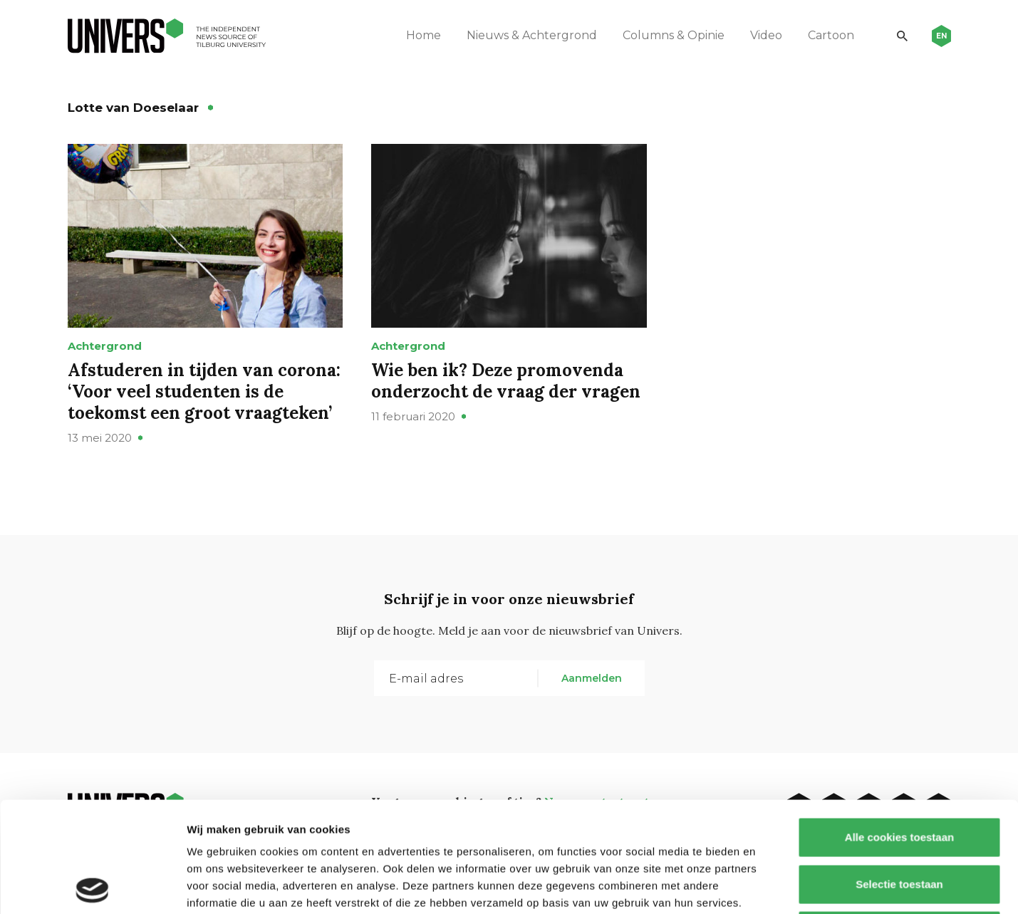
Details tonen (770, 886)
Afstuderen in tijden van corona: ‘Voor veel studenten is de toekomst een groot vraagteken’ (204, 391)
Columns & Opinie (673, 35)
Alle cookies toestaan (898, 727)
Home (423, 35)
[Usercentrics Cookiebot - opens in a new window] (92, 886)
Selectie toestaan (899, 774)
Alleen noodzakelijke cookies (899, 820)
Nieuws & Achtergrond (532, 35)
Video (766, 35)
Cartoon (831, 35)
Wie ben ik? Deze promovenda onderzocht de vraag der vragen (505, 381)
